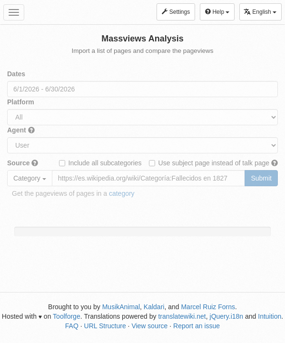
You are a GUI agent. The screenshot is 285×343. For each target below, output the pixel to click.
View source (149, 326)
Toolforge (66, 316)
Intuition (269, 316)
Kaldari (154, 307)
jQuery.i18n (227, 316)
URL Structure (105, 326)
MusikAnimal (121, 307)
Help (217, 12)
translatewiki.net (182, 316)
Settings (176, 12)
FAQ (72, 326)
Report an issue (196, 326)
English (260, 11)
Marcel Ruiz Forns (208, 307)
